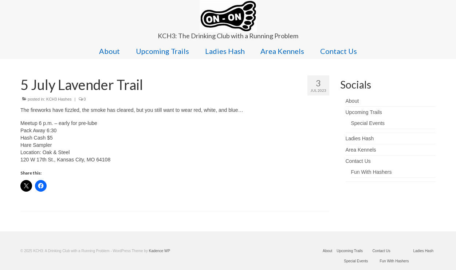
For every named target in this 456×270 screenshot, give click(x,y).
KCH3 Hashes (59, 99)
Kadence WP (159, 251)
